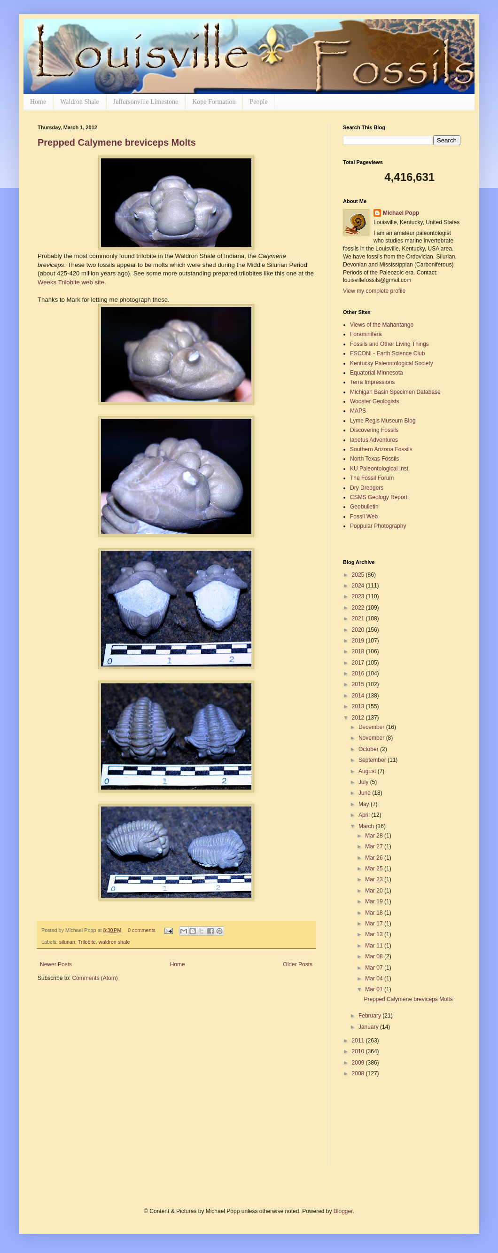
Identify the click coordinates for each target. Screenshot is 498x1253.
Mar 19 (374, 901)
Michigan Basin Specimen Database (395, 392)
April (364, 815)
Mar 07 (374, 967)
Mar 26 (374, 857)
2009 (359, 1062)
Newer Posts (56, 964)
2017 (359, 662)
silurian (67, 942)
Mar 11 (374, 945)
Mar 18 (374, 912)
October (369, 749)
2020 (359, 629)
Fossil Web (364, 516)
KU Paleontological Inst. (380, 468)
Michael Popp (401, 213)
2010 (359, 1051)
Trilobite (87, 942)
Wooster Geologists (374, 401)
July (364, 782)
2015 (359, 684)
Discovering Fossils (374, 430)
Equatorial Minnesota (376, 372)
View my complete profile (374, 291)
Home (38, 101)
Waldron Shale (79, 101)
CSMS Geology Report (378, 497)
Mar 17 (374, 923)
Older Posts (297, 964)
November (372, 738)
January (369, 1027)
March (367, 826)
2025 (359, 575)
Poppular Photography (378, 526)
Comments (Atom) (94, 978)
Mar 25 (374, 868)
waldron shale (114, 942)
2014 (359, 695)
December (372, 727)
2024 (359, 585)
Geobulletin (364, 506)
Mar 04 (374, 978)
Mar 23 (374, 879)
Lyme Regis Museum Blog (383, 420)
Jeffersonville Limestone (146, 101)
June (365, 793)
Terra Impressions (372, 382)
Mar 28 (374, 835)
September (373, 760)
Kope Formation (213, 101)
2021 (359, 618)
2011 (359, 1040)
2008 (359, 1073)
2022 (359, 607)
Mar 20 (374, 890)
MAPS (358, 410)
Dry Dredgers (366, 488)
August (368, 771)
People (258, 101)
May (364, 804)
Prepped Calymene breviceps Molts (117, 142)
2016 (359, 673)
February (370, 1015)
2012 (359, 717)
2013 (359, 706)
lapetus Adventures (374, 440)
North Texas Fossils (374, 458)
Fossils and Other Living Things (389, 344)
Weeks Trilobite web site (71, 282)
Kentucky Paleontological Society (391, 363)
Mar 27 (374, 846)
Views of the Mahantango (381, 324)
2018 (359, 651)
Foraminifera (365, 334)
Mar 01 (374, 989)
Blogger (343, 1211)
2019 (359, 640)
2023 (359, 596)
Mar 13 (374, 934)
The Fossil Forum (372, 478)
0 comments (142, 930)
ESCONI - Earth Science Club (387, 353)
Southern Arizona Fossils (381, 449)
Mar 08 (374, 956)
